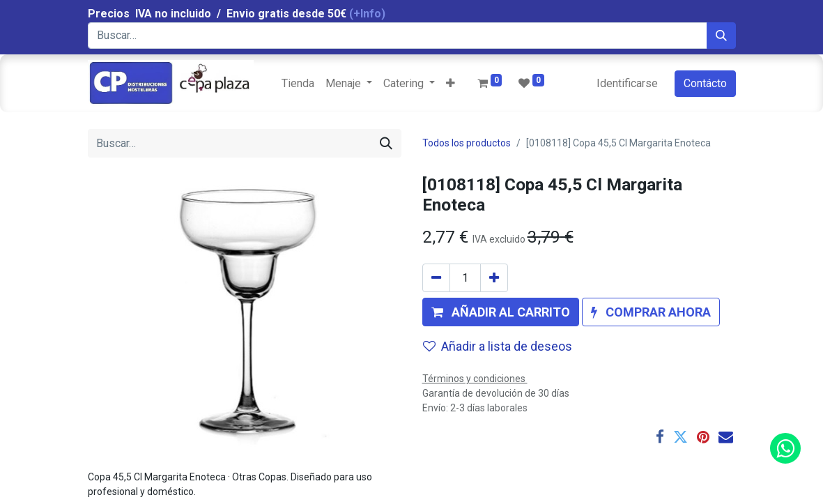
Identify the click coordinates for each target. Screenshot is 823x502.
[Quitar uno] (436, 278)
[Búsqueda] (721, 35)
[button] (450, 84)
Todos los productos (466, 143)
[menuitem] (298, 84)
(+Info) (367, 13)
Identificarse (627, 83)
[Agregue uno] (494, 278)
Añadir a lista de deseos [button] (497, 346)
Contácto (705, 83)
